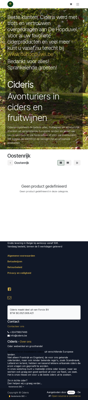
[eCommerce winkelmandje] (71, 4)
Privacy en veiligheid (19, 273)
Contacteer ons (15, 326)
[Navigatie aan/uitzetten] (78, 4)
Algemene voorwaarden (21, 255)
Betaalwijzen (14, 261)
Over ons (25, 341)
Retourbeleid (14, 267)
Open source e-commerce (66, 396)
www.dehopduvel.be (30, 54)
